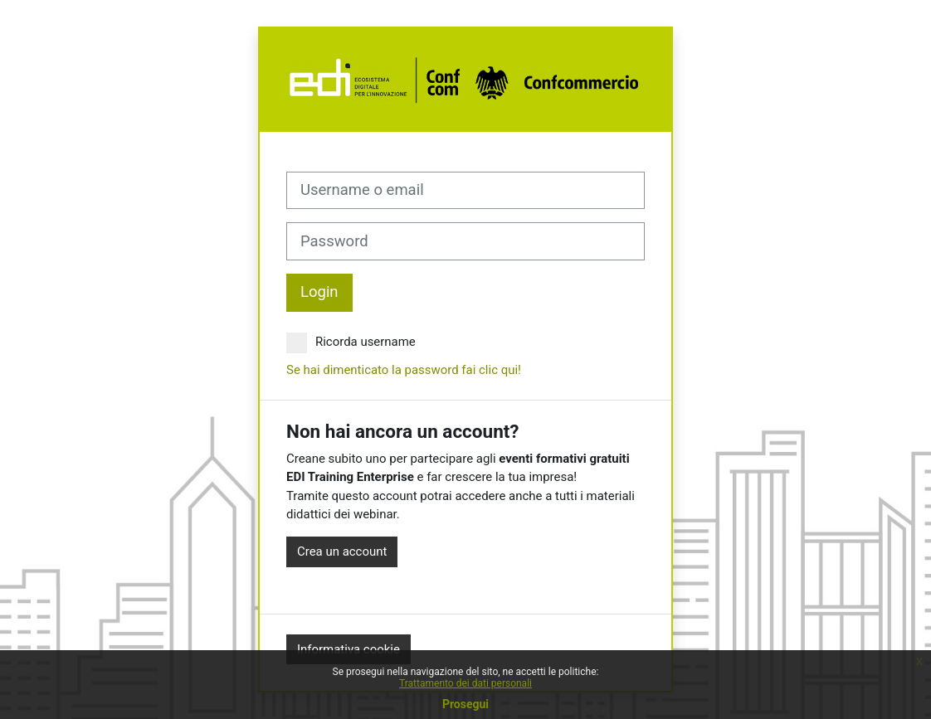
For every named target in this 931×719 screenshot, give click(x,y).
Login (319, 292)
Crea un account (342, 551)
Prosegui (465, 704)
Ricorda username (351, 342)
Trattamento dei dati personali (465, 683)
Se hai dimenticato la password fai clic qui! (403, 369)
